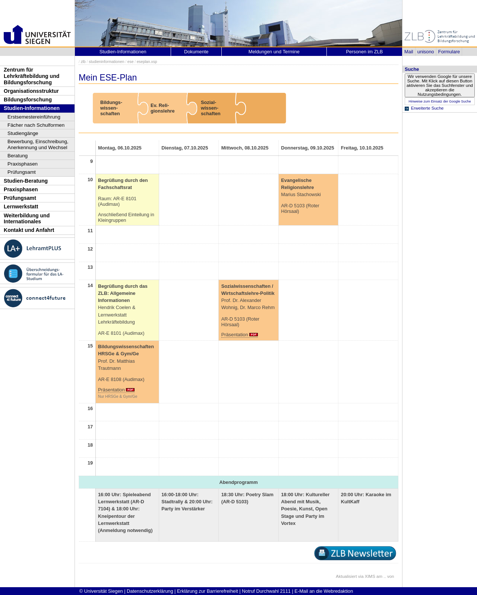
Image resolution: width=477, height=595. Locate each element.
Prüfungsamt (21, 172)
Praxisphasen (22, 164)
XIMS (370, 576)
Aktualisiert (346, 576)
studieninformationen (106, 62)
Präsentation (234, 334)
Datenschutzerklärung (150, 591)
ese (130, 62)
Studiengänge (22, 133)
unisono (425, 51)
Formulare (449, 51)
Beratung (17, 155)
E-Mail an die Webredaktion (323, 591)
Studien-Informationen (32, 108)
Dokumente (196, 51)
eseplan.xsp (147, 62)
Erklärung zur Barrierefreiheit (207, 591)
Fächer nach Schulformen (35, 125)
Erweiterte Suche (427, 108)
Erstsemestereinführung (33, 117)
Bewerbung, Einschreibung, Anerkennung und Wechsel (38, 144)
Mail (408, 51)
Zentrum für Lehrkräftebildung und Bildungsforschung (31, 76)
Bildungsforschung (28, 100)
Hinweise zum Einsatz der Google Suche (439, 101)
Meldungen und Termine (274, 51)
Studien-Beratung (26, 181)
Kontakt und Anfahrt (29, 230)
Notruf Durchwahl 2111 (266, 591)
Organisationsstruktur (31, 91)
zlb (83, 62)
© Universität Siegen (101, 591)
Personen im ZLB (364, 51)
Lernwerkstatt (21, 207)
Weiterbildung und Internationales (27, 218)
